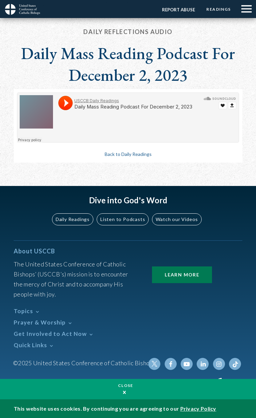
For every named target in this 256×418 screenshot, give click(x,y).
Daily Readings (73, 219)
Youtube (187, 364)
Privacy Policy (198, 408)
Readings (218, 9)
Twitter (155, 364)
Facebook (171, 364)
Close (125, 385)
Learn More (182, 274)
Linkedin (203, 364)
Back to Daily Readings (128, 154)
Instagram (219, 364)
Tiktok (235, 364)
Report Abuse (178, 9)
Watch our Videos (176, 219)
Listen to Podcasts (123, 219)
